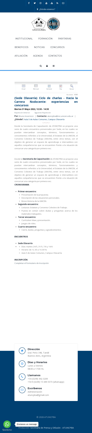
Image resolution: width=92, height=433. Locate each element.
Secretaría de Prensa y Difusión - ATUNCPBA (52, 427)
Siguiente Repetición (42, 113)
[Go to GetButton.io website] (7, 430)
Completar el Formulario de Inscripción (31, 263)
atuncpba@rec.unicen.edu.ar (60, 116)
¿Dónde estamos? (46, 9)
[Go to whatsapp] (7, 424)
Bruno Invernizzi (26, 116)
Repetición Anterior (22, 113)
